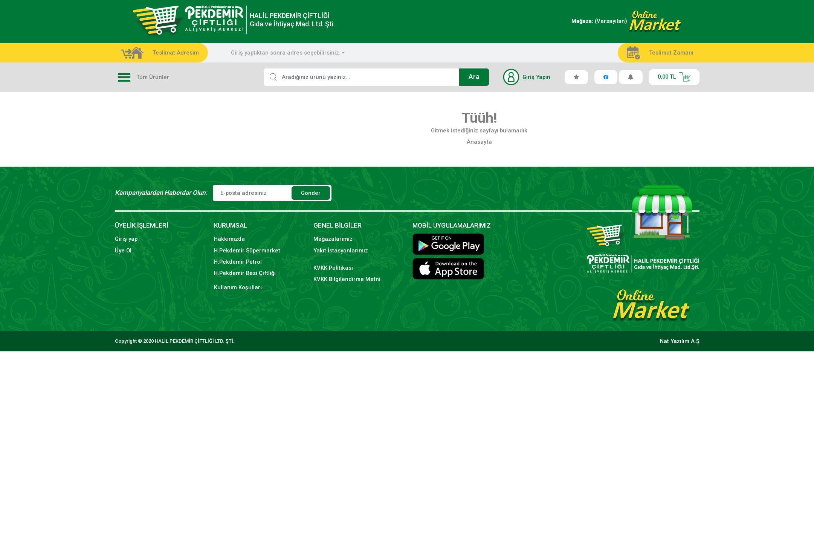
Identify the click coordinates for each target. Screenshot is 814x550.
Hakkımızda (229, 238)
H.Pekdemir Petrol (238, 261)
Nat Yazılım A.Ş (679, 341)
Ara (474, 77)
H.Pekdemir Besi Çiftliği (245, 273)
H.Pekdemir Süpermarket (247, 250)
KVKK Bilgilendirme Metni (346, 279)
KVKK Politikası (333, 267)
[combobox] (288, 52)
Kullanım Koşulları (238, 287)
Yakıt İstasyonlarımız (340, 250)
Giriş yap (126, 238)
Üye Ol (123, 250)
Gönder (311, 193)
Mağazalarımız (333, 238)
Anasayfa (479, 141)
